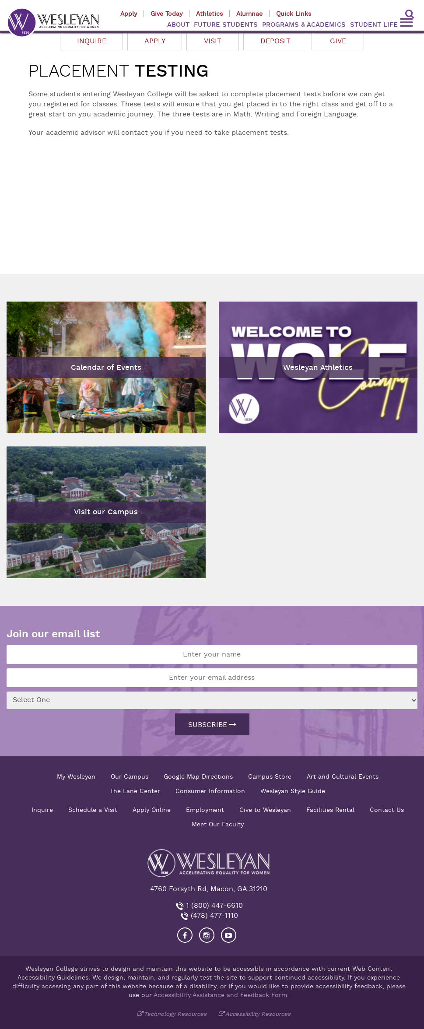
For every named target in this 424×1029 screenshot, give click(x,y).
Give (338, 41)
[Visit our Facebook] (185, 935)
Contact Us (387, 809)
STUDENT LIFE (374, 24)
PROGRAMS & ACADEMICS (304, 24)
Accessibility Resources (258, 1014)
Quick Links (293, 13)
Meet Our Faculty (218, 824)
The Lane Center (135, 790)
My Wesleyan (76, 776)
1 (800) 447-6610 (213, 906)
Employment (205, 809)
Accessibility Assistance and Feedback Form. (221, 994)
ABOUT (178, 24)
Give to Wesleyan (265, 809)
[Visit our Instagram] (206, 935)
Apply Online (152, 809)
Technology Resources (175, 1014)
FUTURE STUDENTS (226, 24)
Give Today (166, 13)
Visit (212, 41)
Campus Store (269, 776)
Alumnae (249, 13)
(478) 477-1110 (213, 916)
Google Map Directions (198, 776)
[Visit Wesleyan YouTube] (228, 935)
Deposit (275, 41)
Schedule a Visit (92, 809)
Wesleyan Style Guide (292, 790)
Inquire (91, 41)
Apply (128, 13)
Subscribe (212, 725)
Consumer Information (210, 790)
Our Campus (129, 776)
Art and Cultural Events (342, 776)
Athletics (209, 13)
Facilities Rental (330, 809)
